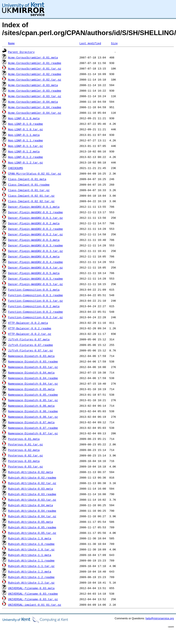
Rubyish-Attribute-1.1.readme (31, 560)
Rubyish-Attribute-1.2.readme (31, 577)
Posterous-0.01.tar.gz (25, 444)
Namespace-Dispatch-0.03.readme (33, 361)
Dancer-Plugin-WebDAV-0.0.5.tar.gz (35, 284)
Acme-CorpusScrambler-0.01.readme (34, 63)
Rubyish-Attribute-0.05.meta (30, 522)
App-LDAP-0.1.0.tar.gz (25, 129)
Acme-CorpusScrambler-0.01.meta (33, 57)
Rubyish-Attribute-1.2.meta (29, 571)
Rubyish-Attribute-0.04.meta (30, 505)
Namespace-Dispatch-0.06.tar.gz (33, 417)
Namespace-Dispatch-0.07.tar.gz (33, 433)
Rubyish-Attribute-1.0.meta (29, 538)
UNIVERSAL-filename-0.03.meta (31, 588)
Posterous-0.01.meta (24, 439)
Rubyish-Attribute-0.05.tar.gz (32, 533)
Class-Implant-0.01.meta (27, 179)
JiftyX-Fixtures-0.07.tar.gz (30, 350)
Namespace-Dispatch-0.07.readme (33, 428)
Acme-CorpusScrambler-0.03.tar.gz (34, 96)
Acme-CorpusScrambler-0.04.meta (33, 102)
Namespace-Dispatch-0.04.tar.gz (33, 383)
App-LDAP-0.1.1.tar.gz (25, 146)
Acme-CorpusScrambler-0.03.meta (33, 85)
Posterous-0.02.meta (24, 450)
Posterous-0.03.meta (24, 461)
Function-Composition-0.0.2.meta (34, 306)
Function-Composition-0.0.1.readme (35, 295)
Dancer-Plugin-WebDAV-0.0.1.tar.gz (35, 218)
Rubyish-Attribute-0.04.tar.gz (32, 516)
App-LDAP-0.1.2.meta (24, 151)
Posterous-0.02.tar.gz (25, 455)
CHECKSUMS (15, 168)
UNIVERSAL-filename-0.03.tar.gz (33, 599)
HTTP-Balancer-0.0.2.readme (29, 328)
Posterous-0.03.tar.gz (25, 466)
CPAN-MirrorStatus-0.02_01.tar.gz (34, 173)
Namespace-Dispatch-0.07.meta (31, 422)
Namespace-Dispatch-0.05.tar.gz (33, 400)
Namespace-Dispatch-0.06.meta (31, 406)
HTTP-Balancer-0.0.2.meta (28, 323)
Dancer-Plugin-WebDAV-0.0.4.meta (34, 256)
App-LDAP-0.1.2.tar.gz (25, 162)
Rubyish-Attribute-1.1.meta (29, 555)
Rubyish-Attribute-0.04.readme (32, 511)
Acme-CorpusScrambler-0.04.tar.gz (34, 113)
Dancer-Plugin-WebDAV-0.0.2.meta (34, 223)
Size (114, 43)
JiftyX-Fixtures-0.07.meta (29, 339)
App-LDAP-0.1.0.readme (25, 124)
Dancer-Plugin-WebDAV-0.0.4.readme (35, 262)
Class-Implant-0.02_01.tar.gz (31, 196)
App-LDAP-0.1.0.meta (24, 118)
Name (11, 43)
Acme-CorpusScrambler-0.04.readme (34, 107)
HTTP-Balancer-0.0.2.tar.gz (29, 334)
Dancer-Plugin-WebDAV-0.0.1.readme (35, 212)
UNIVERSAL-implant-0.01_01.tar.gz (34, 605)
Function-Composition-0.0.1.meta (34, 289)
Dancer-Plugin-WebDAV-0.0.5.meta (34, 273)
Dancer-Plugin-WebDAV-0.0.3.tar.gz (35, 251)
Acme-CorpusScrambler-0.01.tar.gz (34, 68)
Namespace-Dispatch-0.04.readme (33, 378)
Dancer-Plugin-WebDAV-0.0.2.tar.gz (35, 234)
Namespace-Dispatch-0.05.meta (31, 389)
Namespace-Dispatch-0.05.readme (33, 395)
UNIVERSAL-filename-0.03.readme (33, 593)
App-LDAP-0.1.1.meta (24, 135)
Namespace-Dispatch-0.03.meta (31, 356)
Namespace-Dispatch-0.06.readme (33, 411)
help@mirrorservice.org (160, 618)
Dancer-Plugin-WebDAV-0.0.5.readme (35, 278)
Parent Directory (21, 52)
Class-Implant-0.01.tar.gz (29, 190)
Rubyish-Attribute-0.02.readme (32, 477)
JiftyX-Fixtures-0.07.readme (30, 345)
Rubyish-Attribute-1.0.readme (31, 544)
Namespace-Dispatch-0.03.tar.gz (33, 367)
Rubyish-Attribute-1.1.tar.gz (31, 566)
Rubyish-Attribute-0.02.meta (30, 472)
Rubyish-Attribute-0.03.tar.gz (32, 500)
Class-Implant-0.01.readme (29, 184)
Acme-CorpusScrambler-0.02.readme (34, 74)
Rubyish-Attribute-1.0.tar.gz (31, 549)
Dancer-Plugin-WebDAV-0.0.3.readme (35, 245)
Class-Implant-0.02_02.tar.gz (31, 201)
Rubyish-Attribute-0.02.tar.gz (32, 483)
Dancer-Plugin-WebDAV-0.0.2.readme (35, 229)
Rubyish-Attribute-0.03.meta (30, 488)
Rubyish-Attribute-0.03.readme (32, 494)
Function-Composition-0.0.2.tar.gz (35, 317)
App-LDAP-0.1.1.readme (25, 140)
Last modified (90, 43)
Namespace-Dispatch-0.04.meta (31, 372)
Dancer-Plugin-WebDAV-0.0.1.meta (34, 207)
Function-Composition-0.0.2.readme (35, 312)
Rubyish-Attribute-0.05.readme (32, 527)
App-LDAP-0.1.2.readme (25, 157)
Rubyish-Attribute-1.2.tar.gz (31, 582)
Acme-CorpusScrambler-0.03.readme (34, 90)
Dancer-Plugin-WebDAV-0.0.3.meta (34, 240)
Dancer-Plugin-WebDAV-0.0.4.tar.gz (35, 267)
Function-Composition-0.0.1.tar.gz (35, 301)
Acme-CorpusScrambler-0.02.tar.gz (34, 79)
